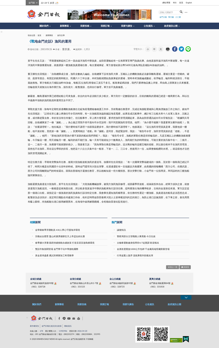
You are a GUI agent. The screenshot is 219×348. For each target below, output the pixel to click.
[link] (174, 49)
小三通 (178, 17)
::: (27, 2)
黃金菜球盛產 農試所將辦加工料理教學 (54, 255)
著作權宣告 (34, 326)
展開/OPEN (186, 297)
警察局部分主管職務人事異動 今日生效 (136, 236)
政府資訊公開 (171, 25)
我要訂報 (105, 25)
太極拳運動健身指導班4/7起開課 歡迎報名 (138, 242)
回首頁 (186, 267)
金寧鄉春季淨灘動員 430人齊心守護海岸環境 (57, 230)
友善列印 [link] (168, 49)
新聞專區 (64, 25)
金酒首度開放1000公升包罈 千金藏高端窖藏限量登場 (143, 249)
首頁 (181, 2)
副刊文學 (61, 35)
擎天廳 (171, 17)
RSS (174, 2)
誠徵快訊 (121, 230)
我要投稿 (84, 25)
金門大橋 (163, 17)
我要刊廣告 (126, 25)
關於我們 (44, 25)
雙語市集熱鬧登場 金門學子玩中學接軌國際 (56, 249)
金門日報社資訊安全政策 (52, 326)
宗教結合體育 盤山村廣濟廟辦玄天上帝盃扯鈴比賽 (60, 236)
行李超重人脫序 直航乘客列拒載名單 (135, 255)
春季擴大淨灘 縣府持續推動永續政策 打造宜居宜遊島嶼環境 (64, 242)
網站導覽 (166, 2)
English (189, 2)
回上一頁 (173, 267)
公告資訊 (148, 25)
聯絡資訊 (68, 326)
